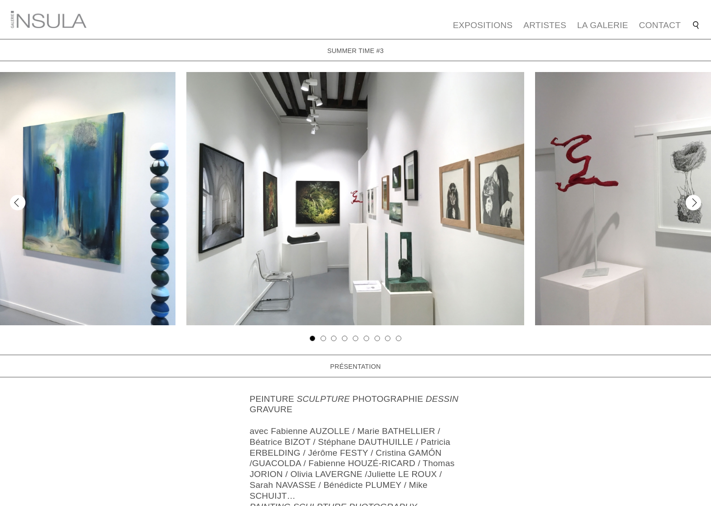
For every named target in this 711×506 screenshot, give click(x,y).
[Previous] (17, 202)
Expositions (483, 25)
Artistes (544, 25)
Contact (660, 25)
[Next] (693, 202)
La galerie (602, 25)
